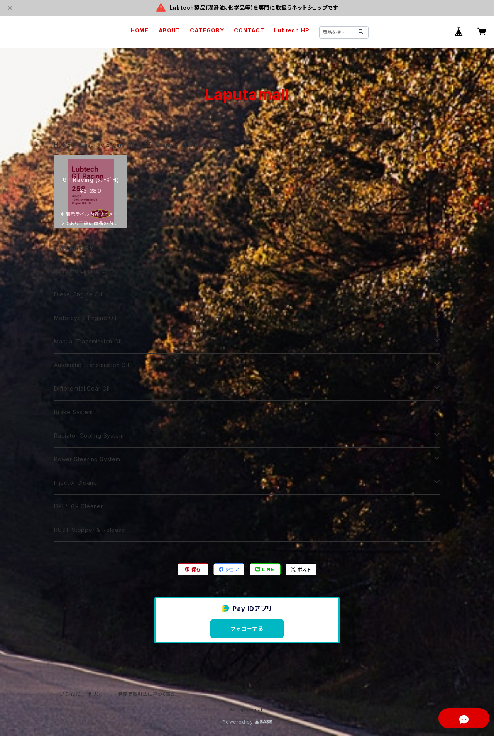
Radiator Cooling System (89, 435)
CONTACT (249, 30)
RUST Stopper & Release (89, 529)
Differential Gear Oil (82, 388)
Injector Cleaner (77, 482)
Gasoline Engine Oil (107, 144)
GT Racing (158, 144)
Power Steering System (87, 459)
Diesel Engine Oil (78, 294)
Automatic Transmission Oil (91, 365)
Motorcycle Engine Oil (85, 318)
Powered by (247, 722)
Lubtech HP (291, 30)
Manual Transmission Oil (88, 341)
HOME (139, 30)
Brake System (73, 412)
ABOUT (169, 30)
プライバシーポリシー (83, 694)
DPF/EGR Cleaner (78, 506)
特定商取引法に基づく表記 (147, 694)
